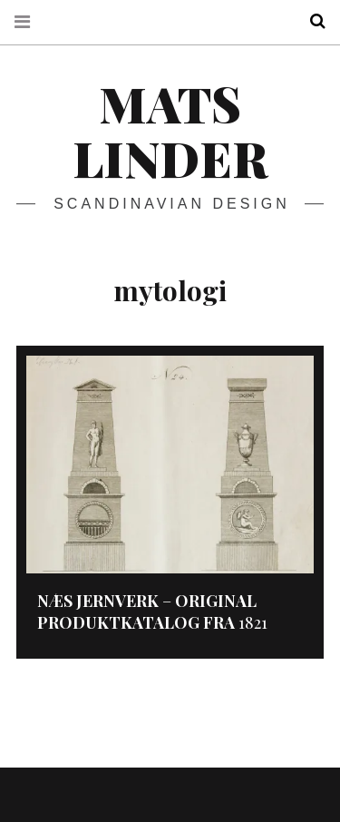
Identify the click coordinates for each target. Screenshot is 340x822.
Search (311, 21)
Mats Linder (170, 131)
